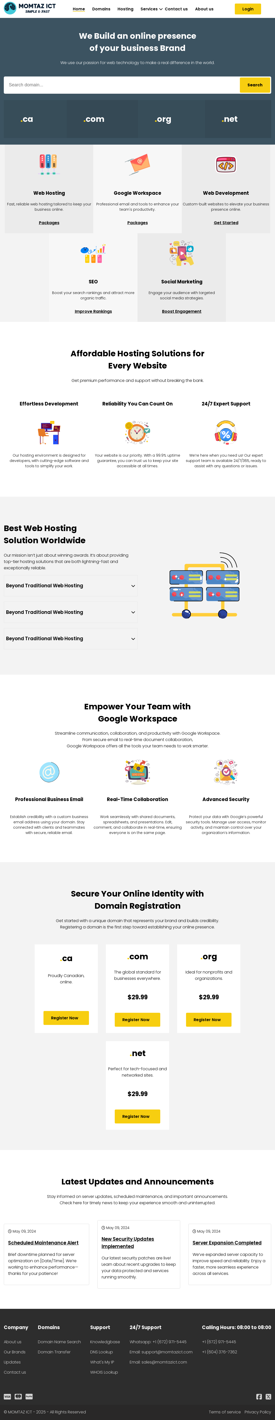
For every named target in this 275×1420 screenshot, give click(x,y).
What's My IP (102, 1362)
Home (79, 9)
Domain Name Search (59, 1342)
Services (149, 9)
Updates (12, 1362)
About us (204, 9)
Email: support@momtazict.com (161, 1352)
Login (248, 9)
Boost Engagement (181, 311)
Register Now (66, 1018)
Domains (101, 9)
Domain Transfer (54, 1352)
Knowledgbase (105, 1342)
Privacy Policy (258, 1412)
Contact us (176, 9)
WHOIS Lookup (104, 1372)
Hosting (125, 9)
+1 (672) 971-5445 (219, 1342)
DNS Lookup (101, 1352)
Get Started (226, 223)
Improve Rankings (93, 311)
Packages (49, 223)
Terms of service (225, 1412)
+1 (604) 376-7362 (219, 1352)
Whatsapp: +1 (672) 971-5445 (158, 1342)
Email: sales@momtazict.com (158, 1362)
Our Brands (15, 1352)
